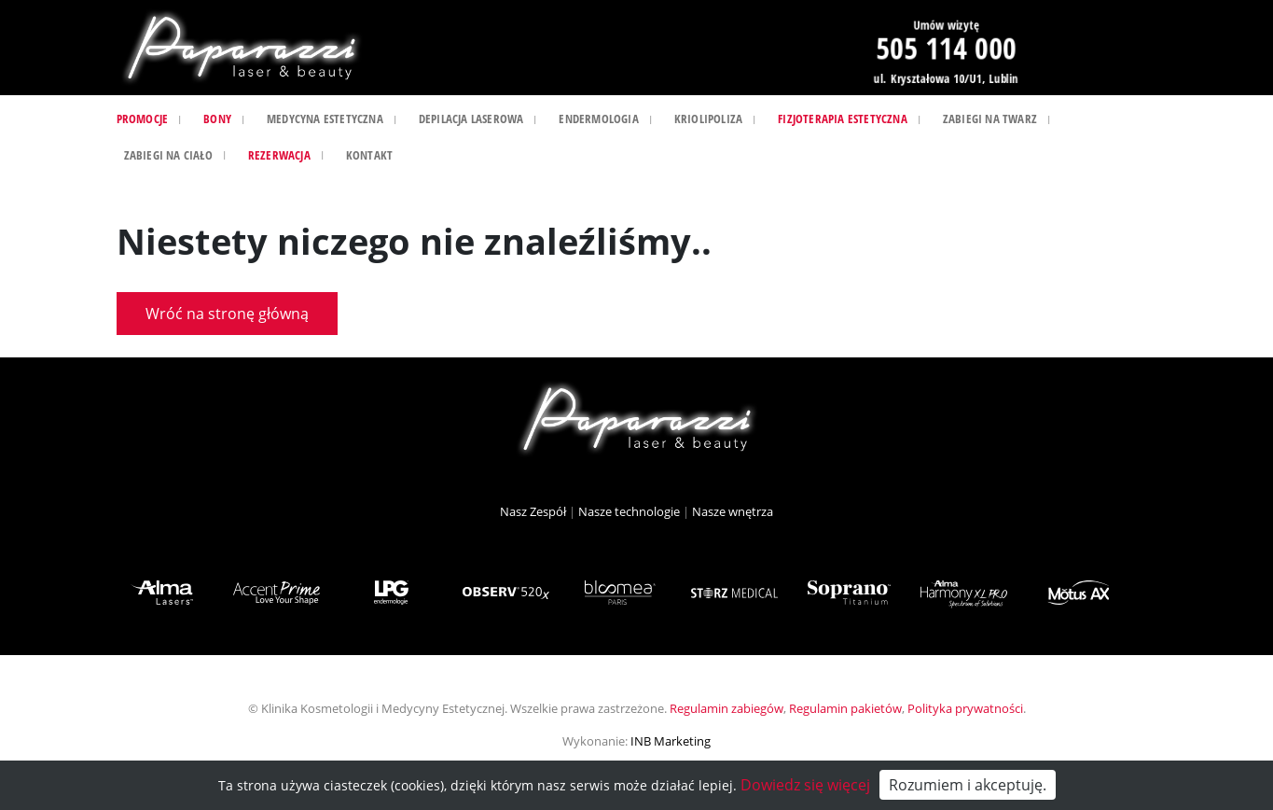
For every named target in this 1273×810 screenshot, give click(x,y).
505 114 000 (946, 47)
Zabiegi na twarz (990, 118)
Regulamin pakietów (845, 708)
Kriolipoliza (708, 118)
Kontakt (369, 155)
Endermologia (598, 118)
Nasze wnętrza (732, 511)
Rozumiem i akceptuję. (967, 785)
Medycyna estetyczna (325, 118)
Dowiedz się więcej (805, 785)
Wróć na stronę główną (227, 313)
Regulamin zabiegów (726, 708)
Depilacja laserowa (471, 118)
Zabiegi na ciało (168, 155)
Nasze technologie (629, 511)
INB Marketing (670, 741)
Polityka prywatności (965, 708)
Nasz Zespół (533, 511)
